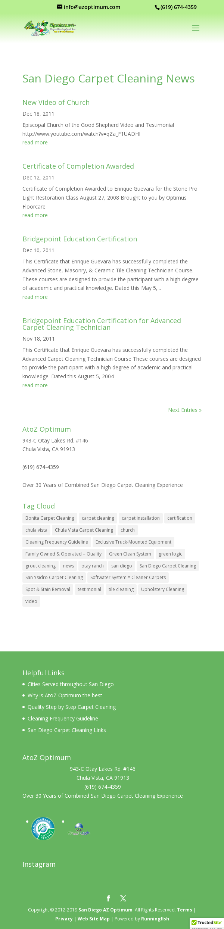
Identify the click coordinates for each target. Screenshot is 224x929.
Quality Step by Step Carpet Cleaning (72, 706)
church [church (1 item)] (128, 530)
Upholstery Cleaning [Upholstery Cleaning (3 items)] (162, 589)
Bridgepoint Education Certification (79, 238)
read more (35, 142)
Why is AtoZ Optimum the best (65, 695)
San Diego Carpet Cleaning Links (67, 729)
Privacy (64, 919)
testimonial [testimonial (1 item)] (89, 589)
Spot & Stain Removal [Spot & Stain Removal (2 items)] (47, 589)
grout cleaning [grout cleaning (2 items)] (40, 566)
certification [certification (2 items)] (179, 518)
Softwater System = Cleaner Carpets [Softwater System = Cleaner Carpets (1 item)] (128, 577)
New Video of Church (56, 102)
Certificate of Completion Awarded (78, 166)
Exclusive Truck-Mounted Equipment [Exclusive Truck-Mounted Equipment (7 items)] (133, 542)
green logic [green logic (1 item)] (170, 554)
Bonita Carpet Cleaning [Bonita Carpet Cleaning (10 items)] (49, 518)
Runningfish (155, 919)
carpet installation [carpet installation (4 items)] (141, 518)
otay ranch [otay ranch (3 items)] (92, 566)
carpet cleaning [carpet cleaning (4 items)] (98, 518)
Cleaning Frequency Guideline (63, 718)
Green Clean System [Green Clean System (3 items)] (130, 554)
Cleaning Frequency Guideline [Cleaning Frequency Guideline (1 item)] (56, 542)
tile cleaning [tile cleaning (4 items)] (121, 589)
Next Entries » (185, 409)
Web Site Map (94, 919)
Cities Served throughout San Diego (71, 684)
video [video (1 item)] (31, 601)
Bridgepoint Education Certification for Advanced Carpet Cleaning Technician (101, 324)
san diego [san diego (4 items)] (121, 566)
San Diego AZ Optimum (105, 910)
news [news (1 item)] (68, 566)
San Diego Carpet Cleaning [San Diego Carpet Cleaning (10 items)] (168, 566)
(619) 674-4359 (40, 466)
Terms (184, 910)
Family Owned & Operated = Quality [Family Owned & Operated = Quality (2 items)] (63, 554)
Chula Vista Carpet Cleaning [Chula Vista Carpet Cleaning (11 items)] (84, 530)
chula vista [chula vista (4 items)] (36, 530)
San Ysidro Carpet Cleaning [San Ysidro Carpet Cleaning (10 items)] (54, 577)
